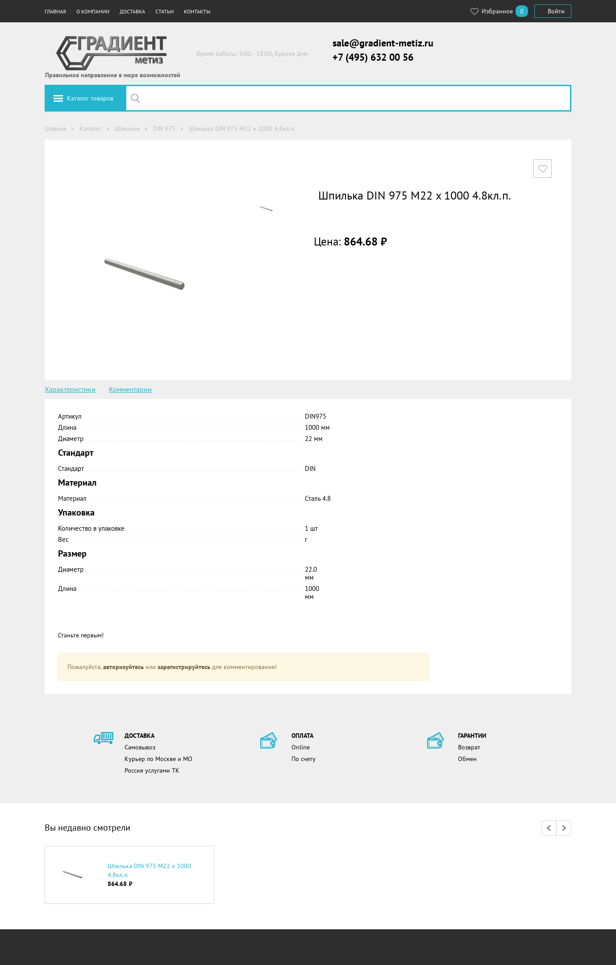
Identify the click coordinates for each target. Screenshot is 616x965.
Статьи (164, 11)
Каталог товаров (90, 98)
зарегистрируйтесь (184, 667)
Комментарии (130, 389)
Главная (55, 11)
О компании (92, 11)
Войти (556, 11)
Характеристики (70, 389)
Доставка (132, 11)
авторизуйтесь (123, 667)
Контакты (197, 11)
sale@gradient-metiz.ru (383, 43)
